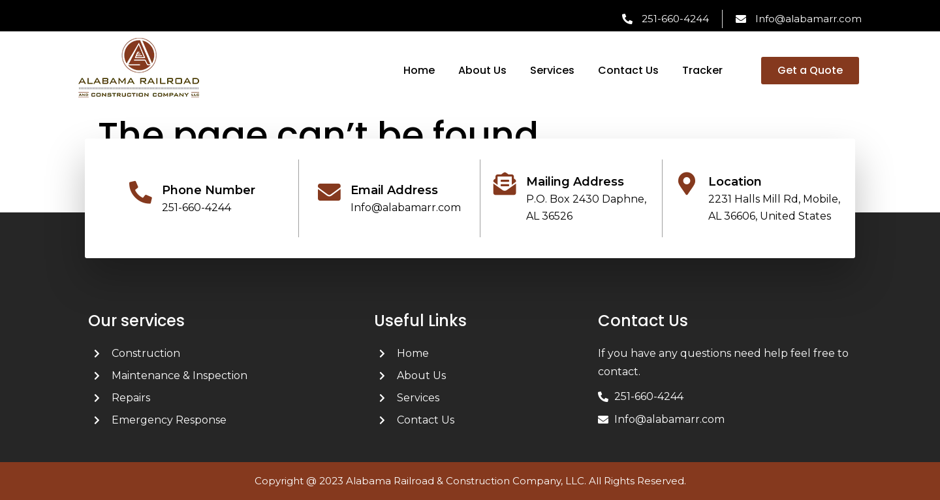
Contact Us (628, 70)
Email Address (394, 190)
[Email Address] (329, 192)
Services (552, 70)
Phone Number (208, 190)
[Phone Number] (140, 192)
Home (419, 70)
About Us (482, 70)
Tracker (702, 70)
